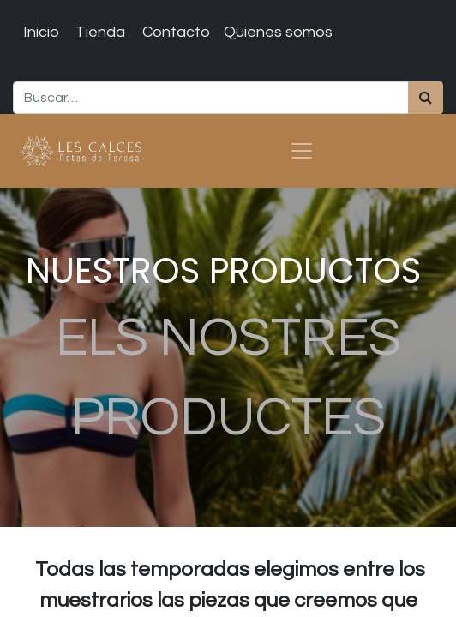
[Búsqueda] (425, 97)
